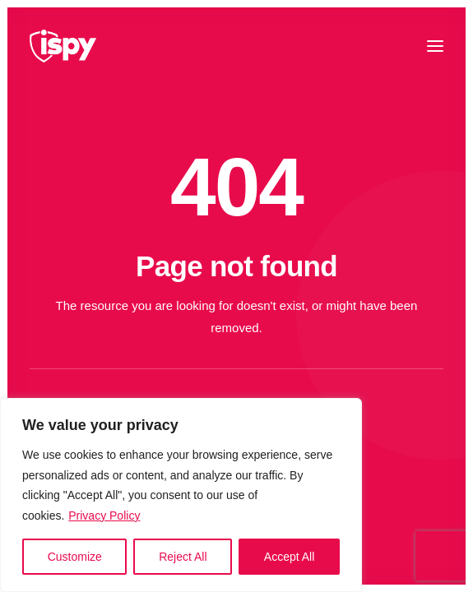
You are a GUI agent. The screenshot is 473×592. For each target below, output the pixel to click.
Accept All (289, 556)
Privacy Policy (104, 515)
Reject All (182, 556)
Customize (75, 556)
